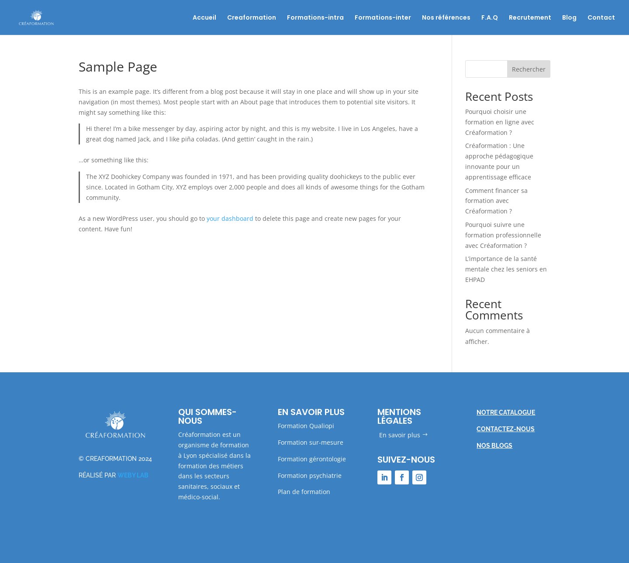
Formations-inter (383, 18)
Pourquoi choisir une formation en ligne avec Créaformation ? (499, 122)
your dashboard (230, 218)
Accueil (204, 18)
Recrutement (530, 18)
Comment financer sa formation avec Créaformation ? (496, 201)
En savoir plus (399, 435)
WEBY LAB (133, 475)
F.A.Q (489, 18)
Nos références (446, 18)
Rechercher (529, 69)
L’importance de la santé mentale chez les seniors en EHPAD (506, 269)
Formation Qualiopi (306, 426)
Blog (569, 18)
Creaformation (251, 18)
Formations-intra (315, 18)
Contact (601, 18)
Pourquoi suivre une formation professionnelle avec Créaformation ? (503, 235)
